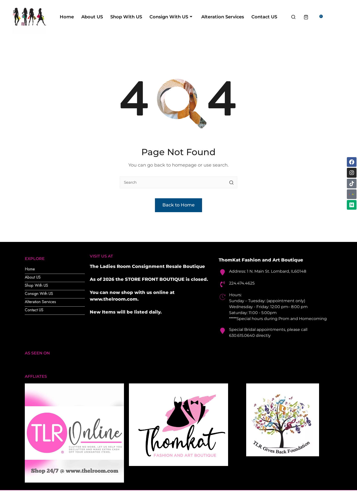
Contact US (280, 17)
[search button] (231, 183)
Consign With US (186, 17)
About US (108, 17)
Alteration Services (238, 17)
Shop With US (142, 17)
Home (82, 17)
